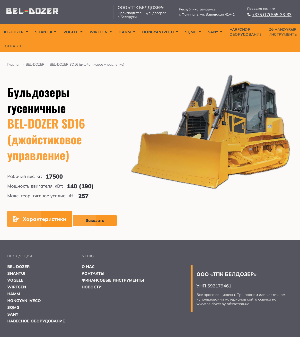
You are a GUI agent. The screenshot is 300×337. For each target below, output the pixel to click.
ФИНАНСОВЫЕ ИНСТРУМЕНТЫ (283, 32)
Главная (16, 64)
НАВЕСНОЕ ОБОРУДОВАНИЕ (245, 32)
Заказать (95, 220)
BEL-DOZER (15, 32)
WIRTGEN (101, 32)
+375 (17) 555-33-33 (269, 14)
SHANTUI (45, 32)
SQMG (193, 32)
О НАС (88, 266)
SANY (215, 32)
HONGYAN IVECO (160, 32)
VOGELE (73, 32)
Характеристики (39, 219)
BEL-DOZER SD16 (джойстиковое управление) (87, 64)
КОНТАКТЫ (12, 46)
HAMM (127, 32)
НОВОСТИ (92, 287)
